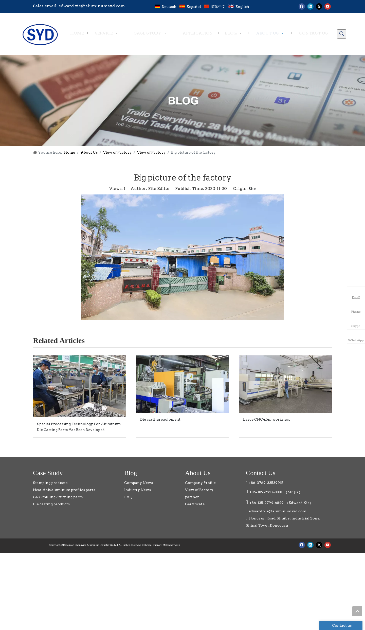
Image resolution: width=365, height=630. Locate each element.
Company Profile (200, 483)
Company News (138, 483)
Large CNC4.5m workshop (266, 419)
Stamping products (50, 483)
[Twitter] (319, 6)
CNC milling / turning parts (58, 497)
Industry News (137, 490)
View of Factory (199, 490)
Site (252, 189)
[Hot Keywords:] (341, 34)
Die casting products (51, 504)
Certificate (195, 504)
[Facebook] (302, 6)
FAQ (128, 497)
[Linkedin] (310, 6)
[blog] (182, 100)
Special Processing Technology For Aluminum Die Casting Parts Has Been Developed (79, 427)
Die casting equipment (160, 419)
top (357, 611)
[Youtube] (327, 6)
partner (192, 497)
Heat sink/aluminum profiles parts (64, 490)
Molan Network (171, 545)
